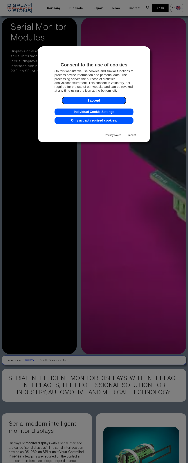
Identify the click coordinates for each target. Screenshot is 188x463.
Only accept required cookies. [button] (94, 120)
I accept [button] (94, 100)
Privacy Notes (113, 135)
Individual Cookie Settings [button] (94, 112)
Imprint (132, 135)
